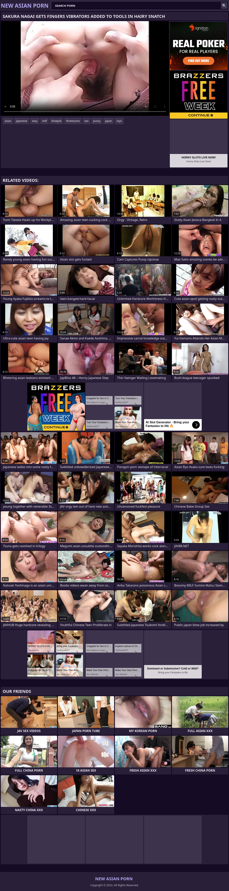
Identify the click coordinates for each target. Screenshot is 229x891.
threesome (73, 121)
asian (8, 121)
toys (119, 121)
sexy (34, 121)
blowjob (56, 121)
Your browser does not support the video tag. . (85, 68)
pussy (96, 121)
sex (86, 121)
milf (44, 121)
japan (108, 121)
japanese (21, 121)
